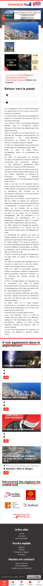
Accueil (20, 75)
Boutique (21, 554)
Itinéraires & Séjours (21, 552)
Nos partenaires (21, 538)
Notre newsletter (21, 566)
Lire (6, 377)
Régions (28, 75)
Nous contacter (21, 563)
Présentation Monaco (15, 80)
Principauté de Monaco (16, 78)
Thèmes (21, 550)
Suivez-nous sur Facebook (22, 568)
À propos (21, 536)
